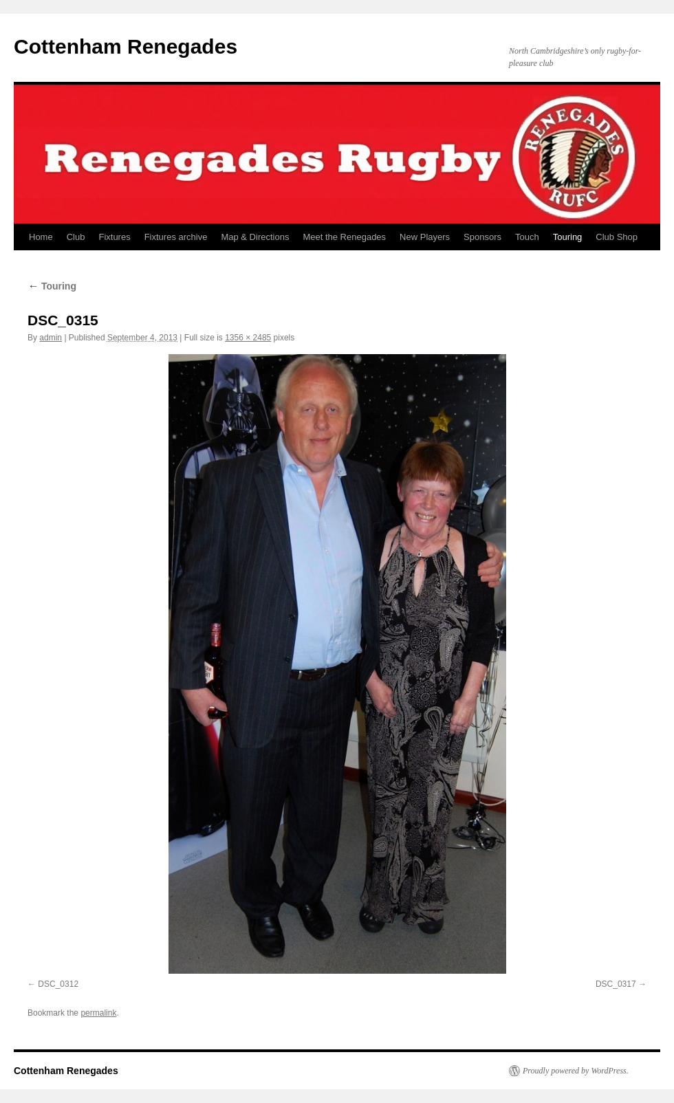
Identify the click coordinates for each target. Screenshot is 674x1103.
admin (50, 337)
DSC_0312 (58, 984)
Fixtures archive (176, 237)
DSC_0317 (616, 984)
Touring (568, 237)
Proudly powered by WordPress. (576, 1070)
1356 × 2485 (248, 337)
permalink (98, 1013)
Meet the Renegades (344, 237)
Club (76, 237)
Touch (527, 237)
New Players (425, 237)
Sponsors (482, 237)
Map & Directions (255, 237)
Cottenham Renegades (125, 46)
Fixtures (114, 237)
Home (41, 237)
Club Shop (617, 237)
